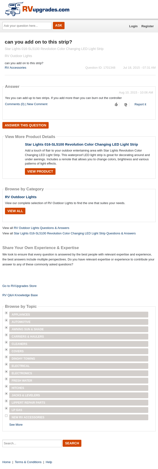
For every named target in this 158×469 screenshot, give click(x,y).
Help (49, 462)
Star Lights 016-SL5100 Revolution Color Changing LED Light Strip (81, 144)
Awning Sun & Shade (28, 329)
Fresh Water (22, 380)
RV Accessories (15, 67)
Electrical (21, 366)
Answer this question (25, 125)
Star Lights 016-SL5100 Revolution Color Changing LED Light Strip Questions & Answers (75, 233)
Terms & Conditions (28, 462)
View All (15, 211)
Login (133, 26)
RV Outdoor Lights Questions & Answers (41, 228)
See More (16, 424)
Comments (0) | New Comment (26, 104)
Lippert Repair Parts (28, 402)
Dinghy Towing (23, 358)
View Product (40, 171)
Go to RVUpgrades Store (19, 286)
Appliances (21, 314)
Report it (140, 104)
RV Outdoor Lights (21, 197)
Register (147, 26)
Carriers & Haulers (28, 336)
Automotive (21, 322)
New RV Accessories (28, 417)
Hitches (18, 388)
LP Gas (17, 410)
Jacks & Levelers (26, 395)
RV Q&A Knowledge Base (20, 295)
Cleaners (19, 344)
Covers (18, 351)
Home (6, 462)
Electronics (22, 373)
